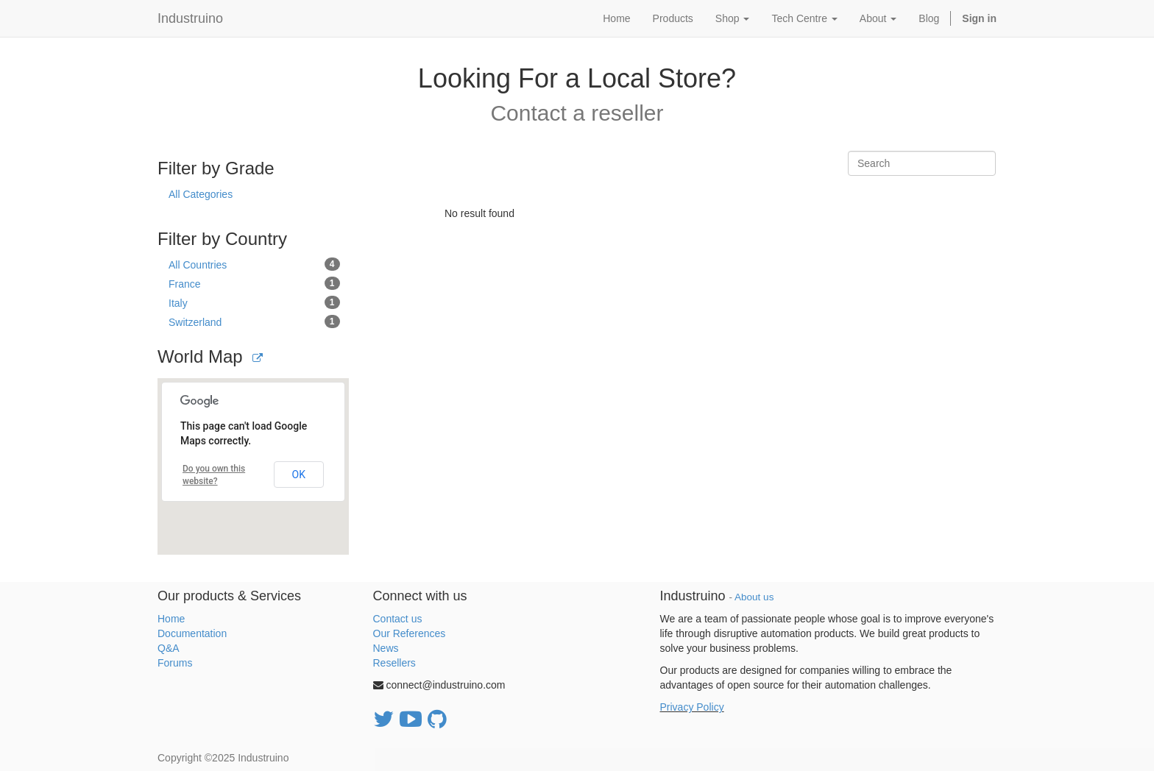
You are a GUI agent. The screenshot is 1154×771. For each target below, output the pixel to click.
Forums (174, 663)
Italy (254, 302)
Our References (409, 633)
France (254, 283)
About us (754, 597)
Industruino (190, 18)
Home (171, 619)
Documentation (192, 633)
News (386, 648)
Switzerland (254, 321)
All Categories (201, 194)
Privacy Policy (692, 707)
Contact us (397, 619)
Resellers (394, 663)
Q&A (168, 648)
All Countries (254, 264)
